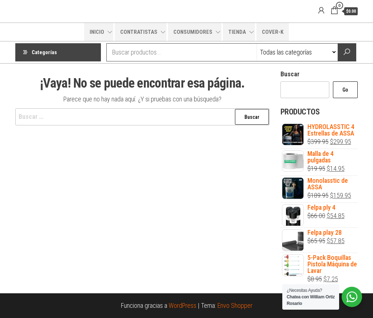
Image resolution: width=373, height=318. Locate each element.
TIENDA (237, 32)
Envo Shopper (234, 305)
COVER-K (272, 32)
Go (345, 90)
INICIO (97, 32)
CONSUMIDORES (192, 32)
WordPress (182, 305)
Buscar (289, 74)
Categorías (44, 52)
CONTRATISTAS (138, 32)
